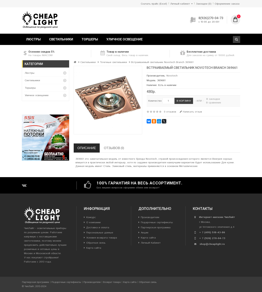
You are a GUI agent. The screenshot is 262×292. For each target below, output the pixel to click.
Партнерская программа (155, 227)
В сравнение (213, 102)
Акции (144, 232)
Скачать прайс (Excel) (154, 4)
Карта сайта (93, 248)
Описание (86, 148)
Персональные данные (99, 232)
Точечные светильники (113, 62)
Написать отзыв (191, 112)
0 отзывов (170, 112)
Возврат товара (112, 282)
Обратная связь (96, 243)
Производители (150, 217)
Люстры (33, 39)
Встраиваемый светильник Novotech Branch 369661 (162, 62)
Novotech (172, 76)
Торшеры (90, 39)
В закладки (213, 99)
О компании (93, 222)
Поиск (236, 39)
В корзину (184, 101)
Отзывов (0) (114, 148)
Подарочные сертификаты (157, 222)
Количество (155, 101)
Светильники (61, 39)
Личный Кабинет (151, 243)
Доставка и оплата (97, 227)
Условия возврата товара (101, 238)
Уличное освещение (124, 39)
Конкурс (91, 217)
